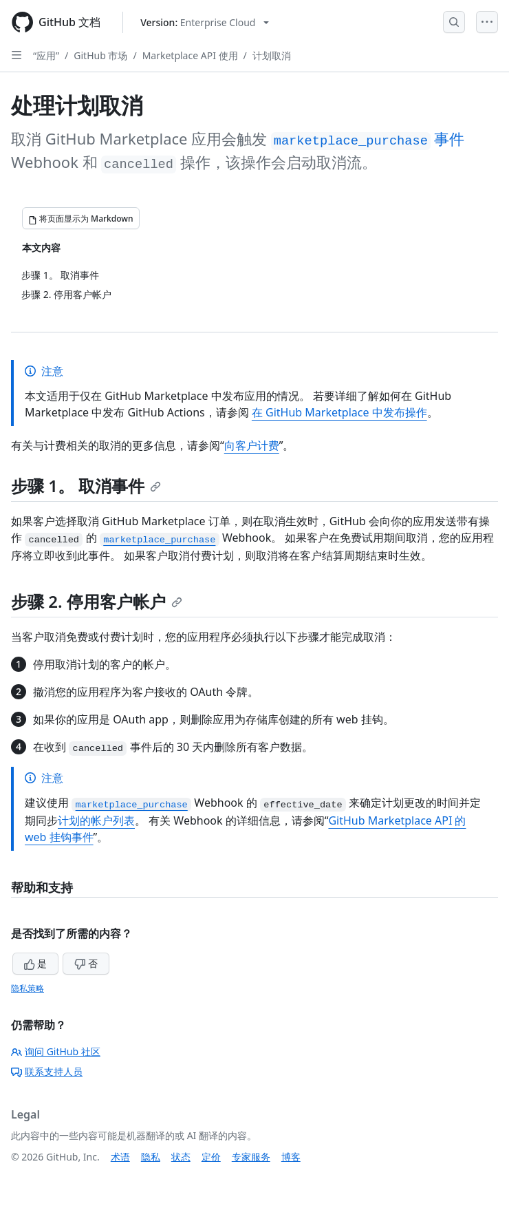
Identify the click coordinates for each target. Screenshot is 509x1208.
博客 (291, 1156)
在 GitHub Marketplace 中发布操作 (339, 412)
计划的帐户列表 (96, 820)
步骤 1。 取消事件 (86, 485)
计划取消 (271, 55)
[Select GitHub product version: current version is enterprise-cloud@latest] (204, 22)
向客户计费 (251, 445)
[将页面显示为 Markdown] (81, 218)
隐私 (150, 1156)
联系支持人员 (47, 1071)
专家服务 (251, 1156)
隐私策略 (27, 988)
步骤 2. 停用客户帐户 (96, 601)
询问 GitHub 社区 (55, 1051)
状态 (181, 1156)
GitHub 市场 (100, 55)
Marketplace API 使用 (190, 55)
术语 (120, 1156)
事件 (368, 138)
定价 (211, 1156)
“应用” (46, 55)
